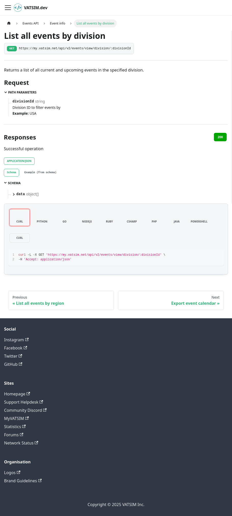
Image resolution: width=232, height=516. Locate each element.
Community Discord (25, 410)
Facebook (15, 348)
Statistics (15, 426)
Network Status (21, 443)
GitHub (13, 364)
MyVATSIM (16, 418)
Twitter (13, 356)
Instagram (16, 340)
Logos (12, 472)
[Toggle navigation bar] (8, 7)
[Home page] (9, 23)
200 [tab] (220, 137)
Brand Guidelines (23, 481)
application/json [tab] (19, 161)
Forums (13, 435)
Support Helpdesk (23, 402)
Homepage (17, 394)
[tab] (11, 173)
